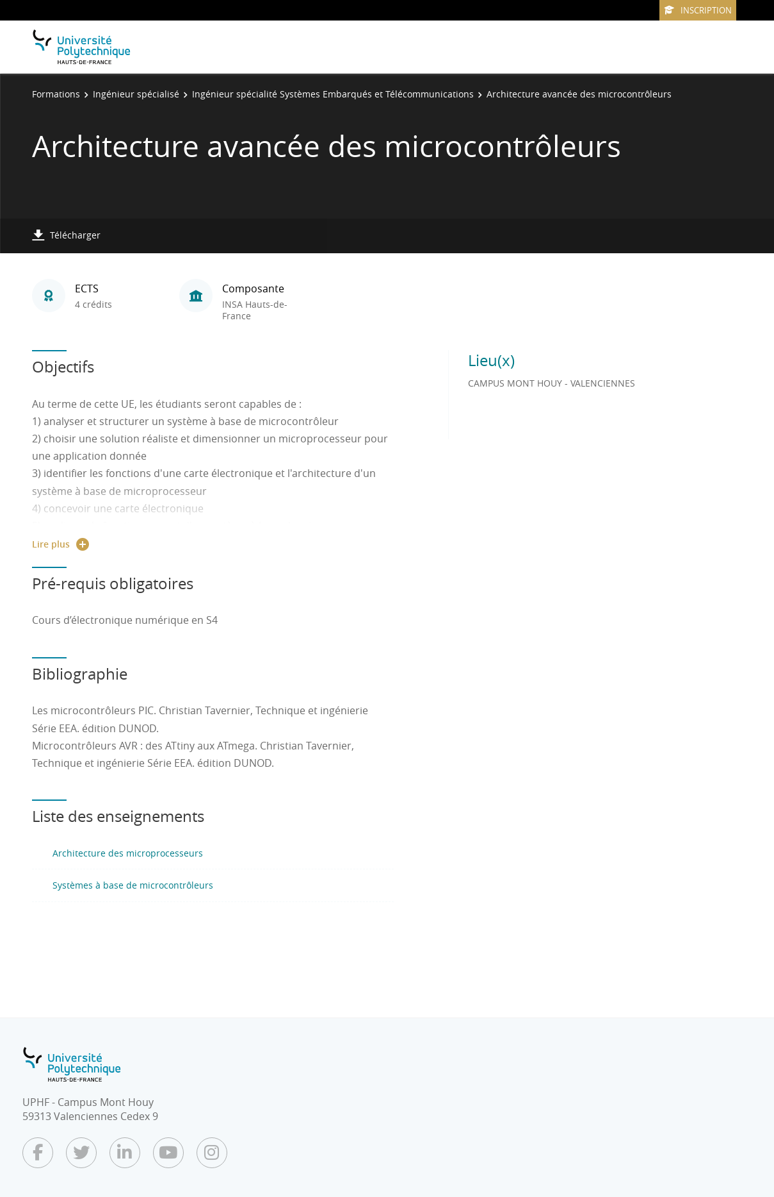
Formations (56, 94)
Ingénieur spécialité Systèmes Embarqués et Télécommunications (333, 94)
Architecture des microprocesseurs (127, 853)
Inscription (698, 10)
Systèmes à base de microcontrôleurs (132, 885)
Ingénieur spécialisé (136, 94)
